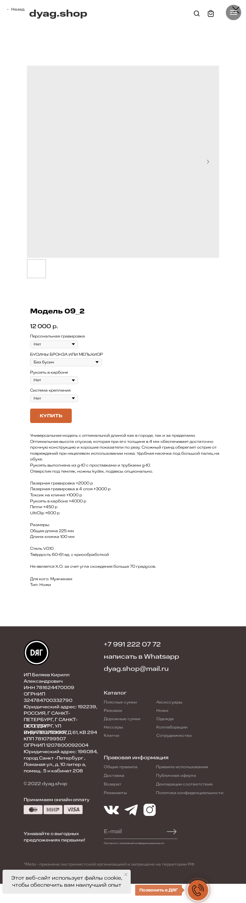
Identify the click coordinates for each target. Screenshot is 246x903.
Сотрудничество (174, 735)
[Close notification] (126, 874)
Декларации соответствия (184, 784)
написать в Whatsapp (141, 656)
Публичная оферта (176, 775)
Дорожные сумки (122, 718)
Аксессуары (169, 702)
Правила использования (182, 766)
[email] (130, 832)
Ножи (162, 710)
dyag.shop (58, 13)
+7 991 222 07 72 (132, 644)
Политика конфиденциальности (189, 792)
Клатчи (111, 735)
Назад (17, 9)
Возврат (112, 784)
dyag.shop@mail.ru (136, 668)
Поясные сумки (120, 702)
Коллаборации (171, 727)
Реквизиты (115, 792)
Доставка (114, 775)
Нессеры (113, 727)
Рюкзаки (113, 710)
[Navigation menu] (233, 12)
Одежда (165, 718)
